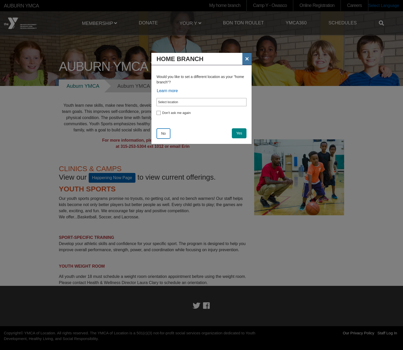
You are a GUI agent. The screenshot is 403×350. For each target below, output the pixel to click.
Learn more (167, 91)
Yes (239, 133)
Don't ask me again (176, 113)
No (163, 133)
